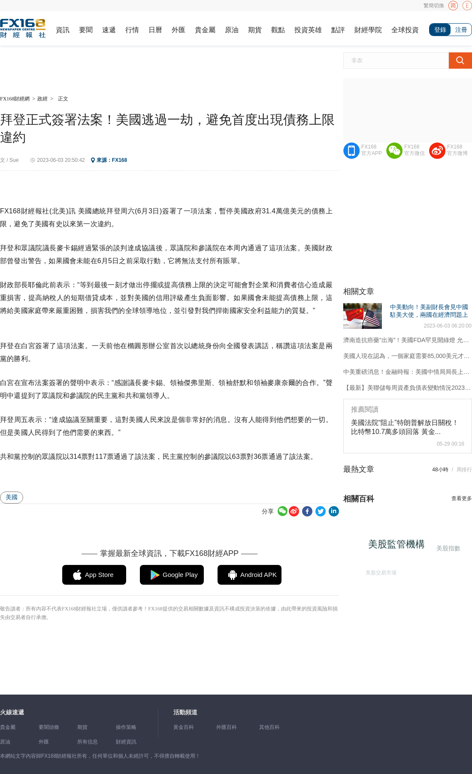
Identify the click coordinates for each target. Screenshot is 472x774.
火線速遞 (12, 712)
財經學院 (368, 29)
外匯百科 (226, 727)
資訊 (63, 29)
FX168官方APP (371, 150)
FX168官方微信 (414, 150)
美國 (12, 497)
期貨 (255, 29)
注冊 (461, 29)
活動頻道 (185, 712)
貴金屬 (205, 29)
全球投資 (405, 29)
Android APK (258, 574)
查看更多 (461, 498)
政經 (42, 99)
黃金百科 (183, 727)
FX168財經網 (15, 99)
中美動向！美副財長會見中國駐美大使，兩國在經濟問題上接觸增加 (429, 315)
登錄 (440, 29)
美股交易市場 (379, 571)
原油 (232, 29)
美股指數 (448, 548)
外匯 (178, 29)
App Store (99, 574)
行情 (132, 29)
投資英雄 (308, 29)
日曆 (155, 29)
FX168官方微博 (457, 150)
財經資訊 (126, 742)
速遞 (109, 29)
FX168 (119, 160)
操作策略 (126, 727)
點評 (338, 29)
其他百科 (269, 727)
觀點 (278, 29)
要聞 (86, 29)
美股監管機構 (399, 546)
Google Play (180, 574)
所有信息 (87, 742)
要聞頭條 (49, 727)
